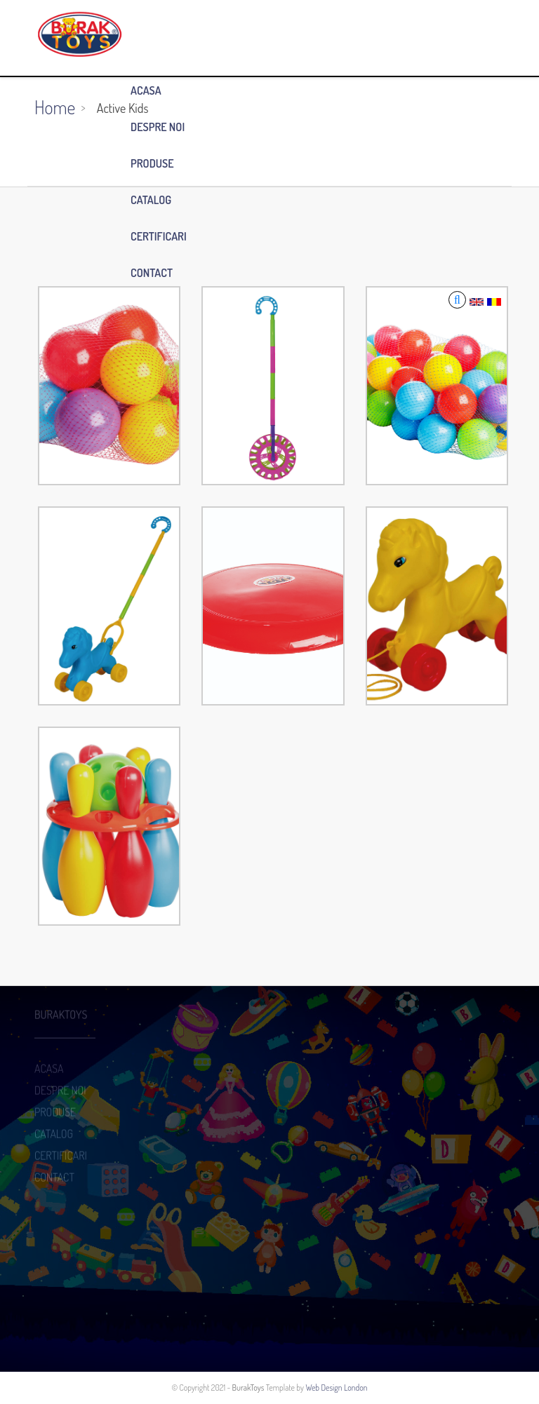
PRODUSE (152, 163)
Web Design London (336, 1387)
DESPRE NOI (158, 127)
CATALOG (151, 200)
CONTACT (152, 273)
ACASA (146, 90)
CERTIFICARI (159, 236)
